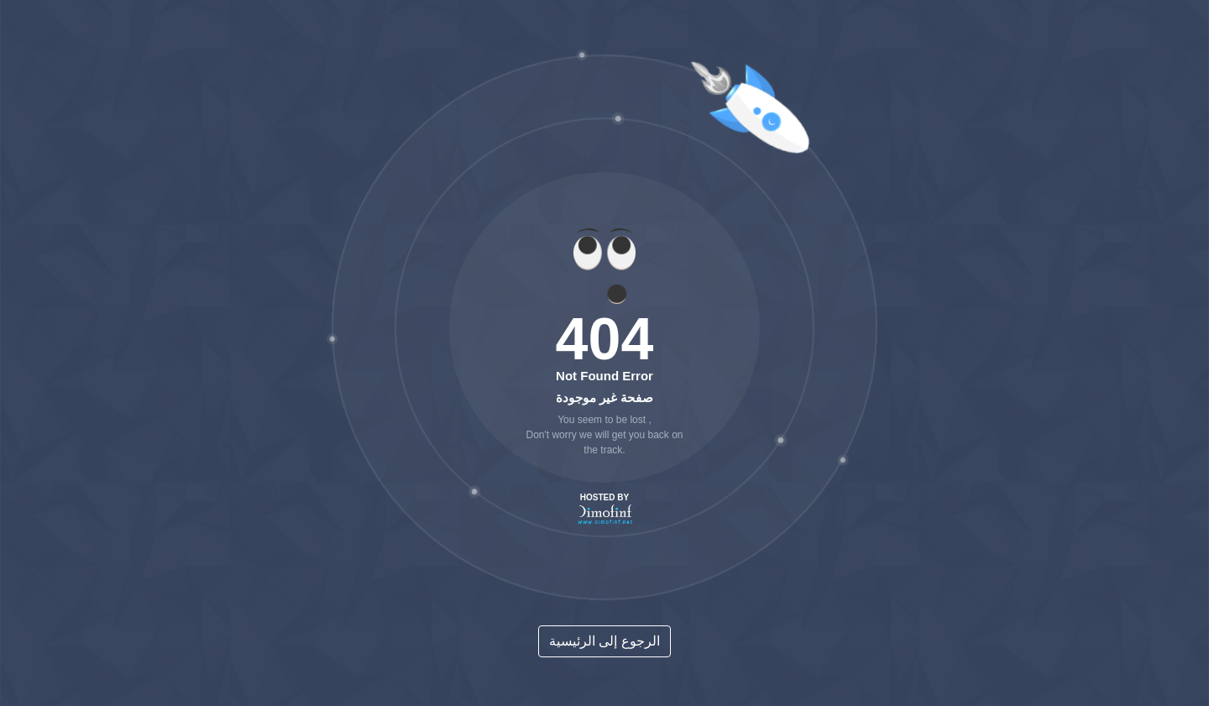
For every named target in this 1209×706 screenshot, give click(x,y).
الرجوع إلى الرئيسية (604, 641)
